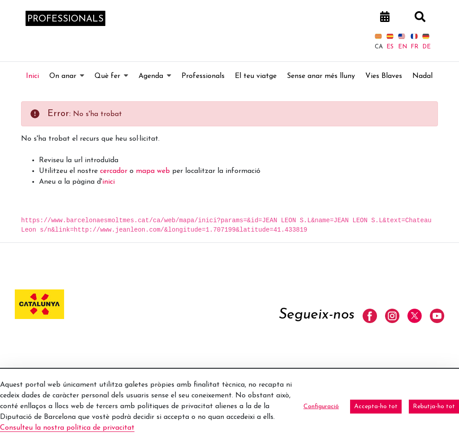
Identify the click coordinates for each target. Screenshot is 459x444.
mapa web (153, 179)
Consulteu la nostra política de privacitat (67, 427)
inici (108, 190)
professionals (65, 23)
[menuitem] (32, 84)
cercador (113, 179)
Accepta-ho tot (376, 406)
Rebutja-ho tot (434, 406)
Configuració (321, 406)
